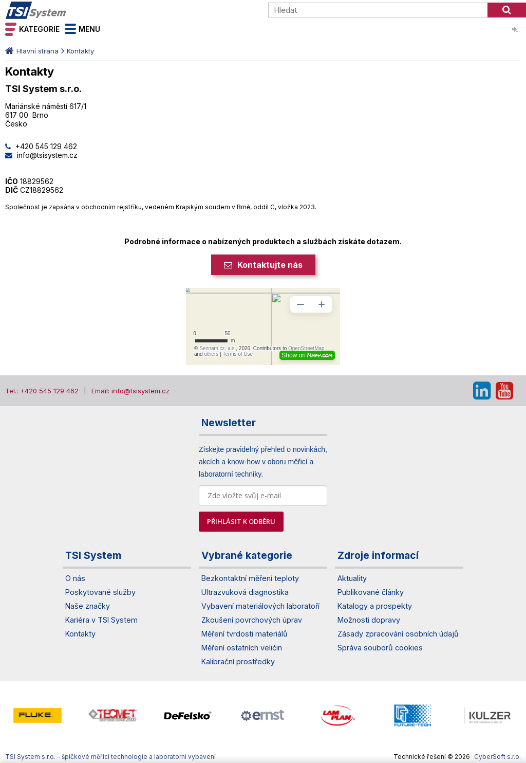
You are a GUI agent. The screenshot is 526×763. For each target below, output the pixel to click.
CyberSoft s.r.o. (497, 756)
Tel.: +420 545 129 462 (42, 391)
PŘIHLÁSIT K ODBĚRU (241, 521)
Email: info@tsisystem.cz (130, 391)
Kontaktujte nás (270, 265)
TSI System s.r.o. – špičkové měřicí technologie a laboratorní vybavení (64, 10)
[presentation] (10, 715)
